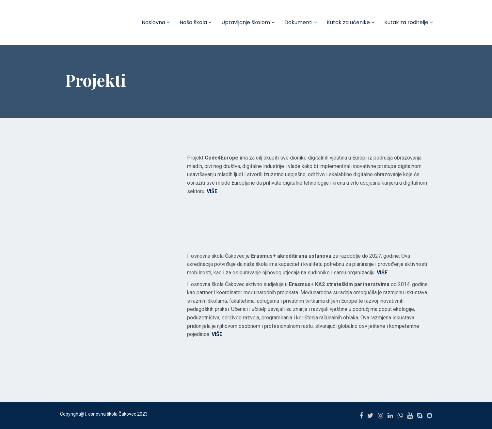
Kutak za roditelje (408, 22)
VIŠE (382, 272)
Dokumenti (300, 22)
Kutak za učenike (350, 22)
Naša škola (196, 22)
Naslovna (156, 22)
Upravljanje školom (248, 22)
